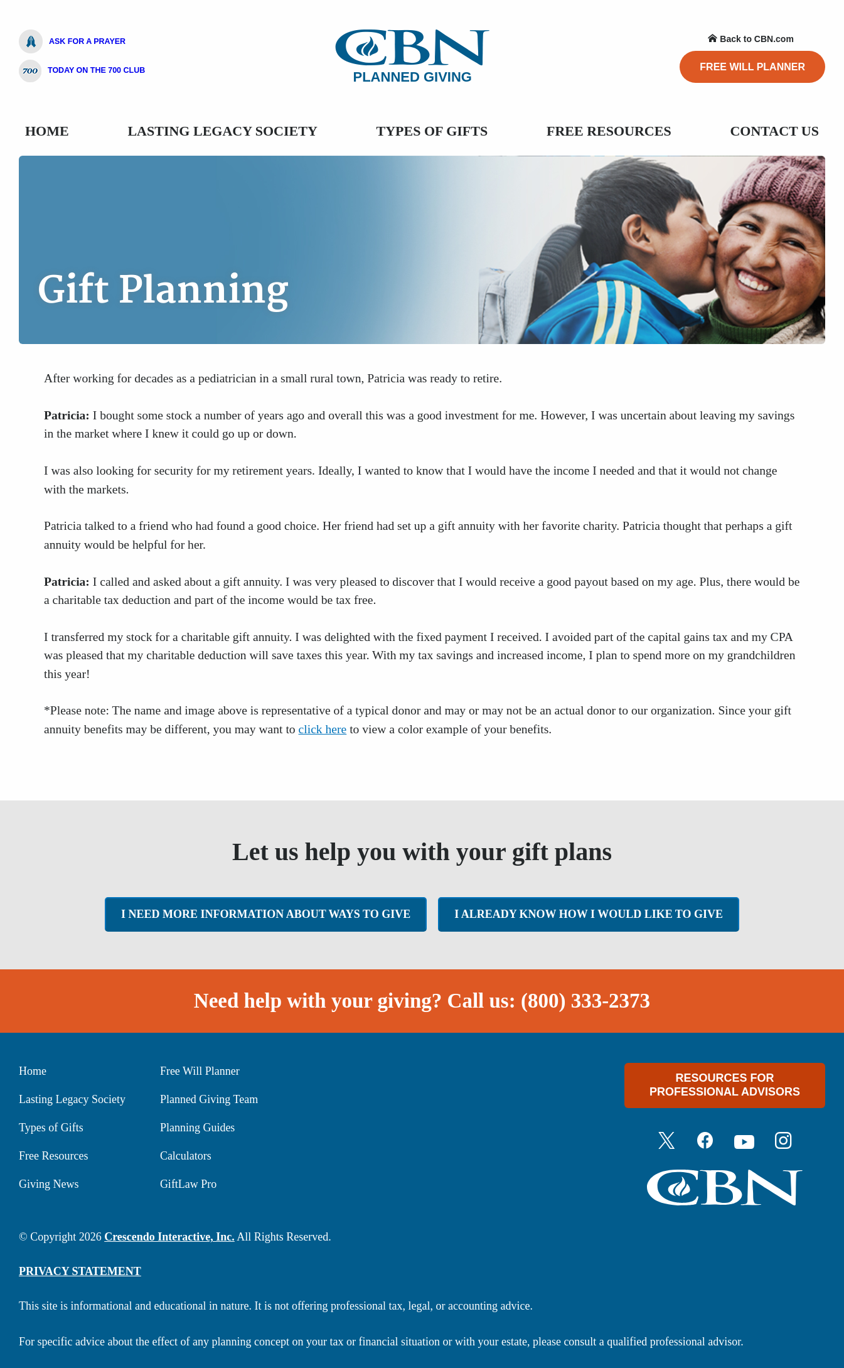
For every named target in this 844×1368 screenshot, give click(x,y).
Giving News (49, 1184)
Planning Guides (197, 1127)
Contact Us (774, 131)
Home (47, 131)
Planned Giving (412, 57)
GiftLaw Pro (188, 1184)
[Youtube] (744, 1142)
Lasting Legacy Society (222, 131)
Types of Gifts (51, 1127)
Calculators (185, 1156)
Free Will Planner (752, 67)
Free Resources (609, 131)
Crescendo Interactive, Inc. (169, 1237)
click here (323, 729)
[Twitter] (666, 1142)
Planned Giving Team (209, 1099)
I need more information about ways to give (265, 914)
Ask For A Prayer (72, 41)
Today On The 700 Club (82, 71)
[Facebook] (705, 1142)
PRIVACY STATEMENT (80, 1271)
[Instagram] (783, 1142)
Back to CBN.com (750, 39)
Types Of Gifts (432, 131)
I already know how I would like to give (588, 914)
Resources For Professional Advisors (724, 1085)
